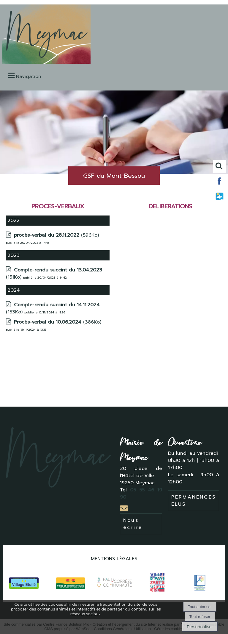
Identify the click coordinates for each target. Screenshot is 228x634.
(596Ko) (56, 235)
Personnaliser (200, 626)
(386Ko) (57, 322)
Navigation (28, 76)
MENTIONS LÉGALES (114, 558)
